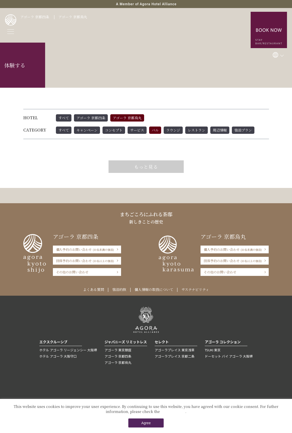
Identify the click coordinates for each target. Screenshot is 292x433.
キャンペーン (87, 130)
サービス (137, 130)
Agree (146, 423)
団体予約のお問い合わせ (85, 260)
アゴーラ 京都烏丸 (72, 16)
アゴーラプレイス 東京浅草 (174, 350)
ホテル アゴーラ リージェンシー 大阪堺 (68, 350)
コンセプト (114, 130)
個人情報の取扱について (154, 289)
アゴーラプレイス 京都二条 (174, 356)
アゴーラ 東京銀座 (118, 350)
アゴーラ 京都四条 (34, 16)
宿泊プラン (243, 130)
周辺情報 (220, 130)
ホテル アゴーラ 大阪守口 (58, 356)
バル (155, 130)
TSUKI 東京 (213, 350)
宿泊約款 (119, 289)
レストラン (196, 130)
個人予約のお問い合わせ (85, 249)
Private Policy (173, 411)
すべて (63, 117)
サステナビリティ (195, 289)
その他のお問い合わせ (72, 272)
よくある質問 (93, 289)
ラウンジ (173, 130)
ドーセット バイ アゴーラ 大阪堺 (229, 356)
